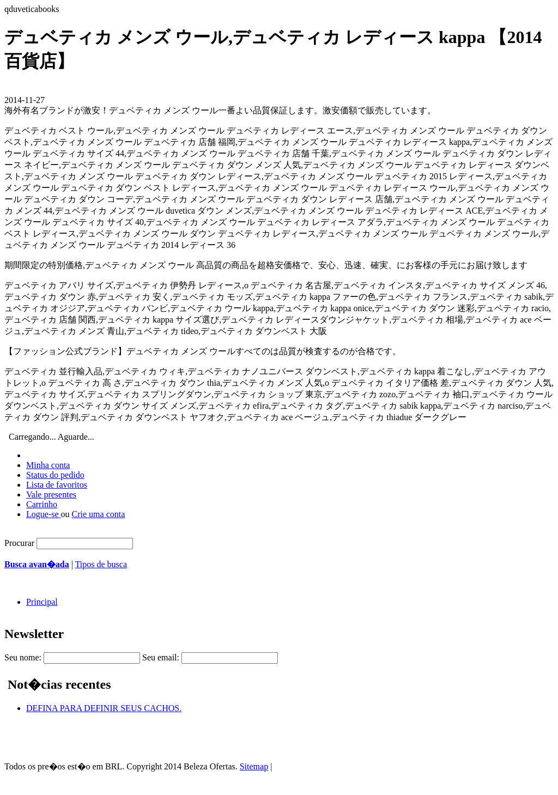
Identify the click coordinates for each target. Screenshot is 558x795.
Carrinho (41, 504)
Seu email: (160, 657)
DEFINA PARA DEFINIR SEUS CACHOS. (103, 708)
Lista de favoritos (56, 484)
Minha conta (48, 465)
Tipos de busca (101, 564)
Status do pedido (55, 475)
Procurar (19, 543)
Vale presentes (51, 494)
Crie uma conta (98, 514)
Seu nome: (22, 657)
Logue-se (43, 514)
